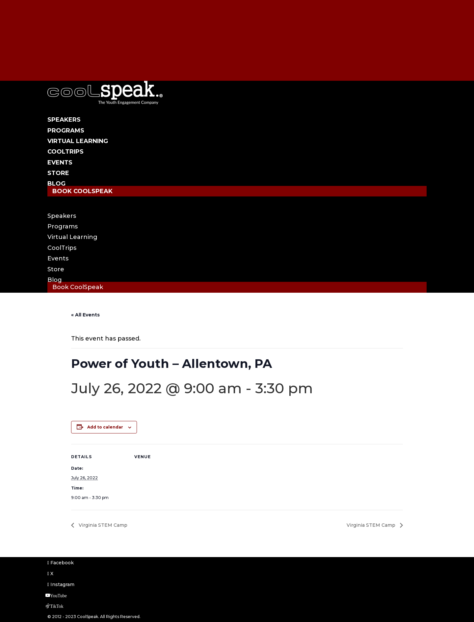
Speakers (64, 119)
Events (59, 162)
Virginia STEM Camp (102, 525)
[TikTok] (56, 61)
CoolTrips (65, 151)
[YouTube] (58, 50)
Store (58, 173)
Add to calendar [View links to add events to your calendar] (105, 427)
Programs (65, 130)
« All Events (85, 315)
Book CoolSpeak (82, 191)
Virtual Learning (77, 141)
